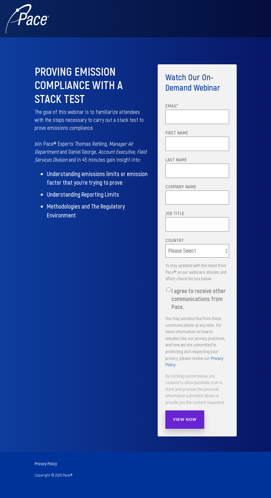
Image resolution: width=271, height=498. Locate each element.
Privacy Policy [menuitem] (46, 463)
